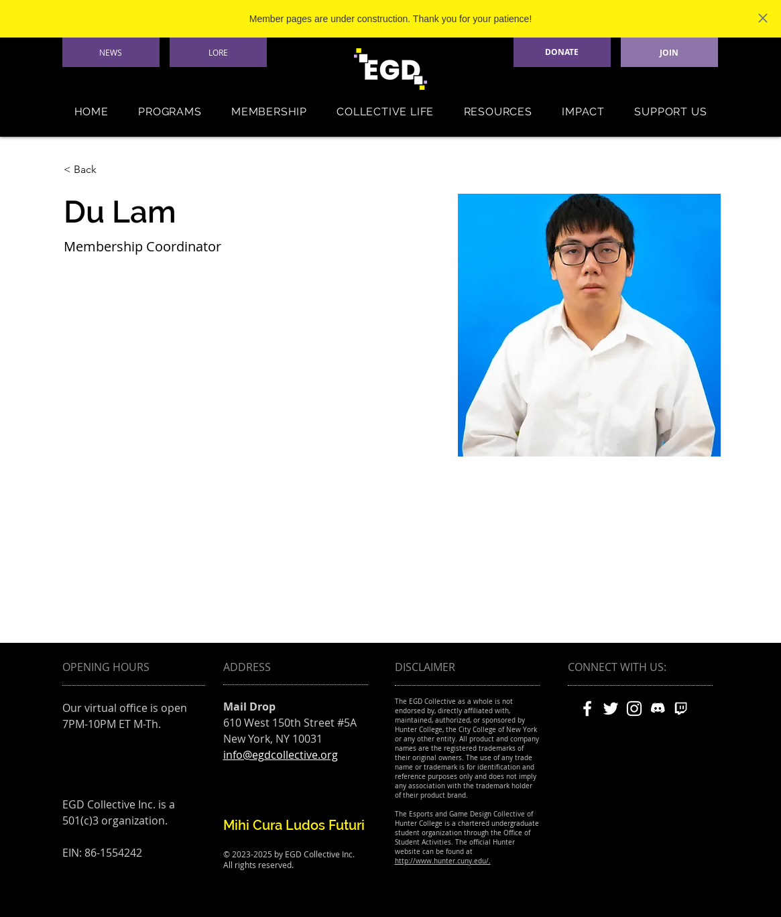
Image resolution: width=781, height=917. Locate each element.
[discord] (658, 708)
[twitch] (681, 708)
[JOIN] (669, 52)
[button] (170, 112)
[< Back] (90, 170)
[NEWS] (111, 52)
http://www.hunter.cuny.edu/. (443, 861)
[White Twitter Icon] (611, 708)
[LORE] (218, 52)
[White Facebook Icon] (587, 708)
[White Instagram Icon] (634, 708)
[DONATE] (562, 52)
